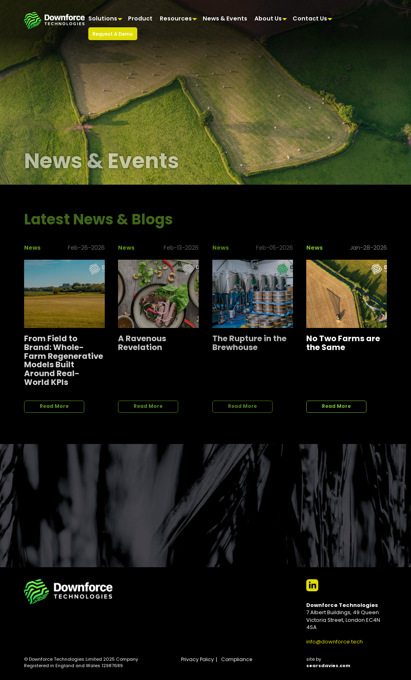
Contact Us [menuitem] (310, 19)
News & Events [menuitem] (225, 19)
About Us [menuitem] (268, 19)
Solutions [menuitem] (102, 19)
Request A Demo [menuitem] (112, 35)
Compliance (236, 660)
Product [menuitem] (140, 19)
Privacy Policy (197, 660)
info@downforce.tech (334, 642)
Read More (54, 407)
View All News (357, 215)
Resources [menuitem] (176, 19)
